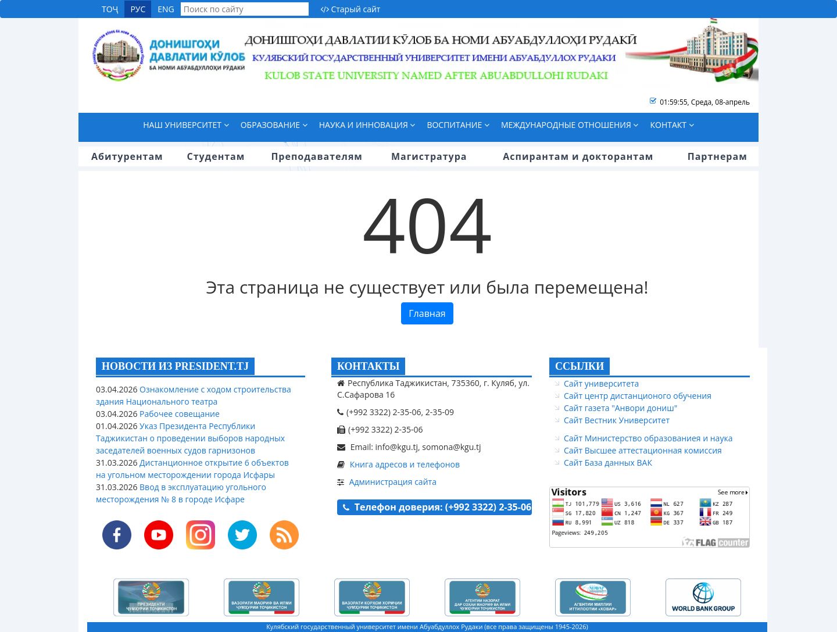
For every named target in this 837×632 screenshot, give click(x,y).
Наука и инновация (367, 124)
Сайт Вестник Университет (617, 420)
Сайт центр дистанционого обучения (637, 395)
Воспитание (458, 124)
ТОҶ (110, 9)
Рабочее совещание (178, 413)
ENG (166, 9)
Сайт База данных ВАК (608, 462)
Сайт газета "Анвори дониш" (620, 407)
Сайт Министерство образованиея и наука (648, 438)
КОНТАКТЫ (368, 366)
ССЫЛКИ (579, 366)
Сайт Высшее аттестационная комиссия (643, 450)
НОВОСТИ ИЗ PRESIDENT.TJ (175, 366)
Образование (274, 124)
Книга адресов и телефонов (405, 464)
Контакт (671, 124)
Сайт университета (601, 383)
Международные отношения (570, 124)
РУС (137, 9)
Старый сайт (350, 9)
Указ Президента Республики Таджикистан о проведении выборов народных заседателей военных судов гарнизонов (190, 438)
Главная (427, 313)
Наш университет (185, 124)
